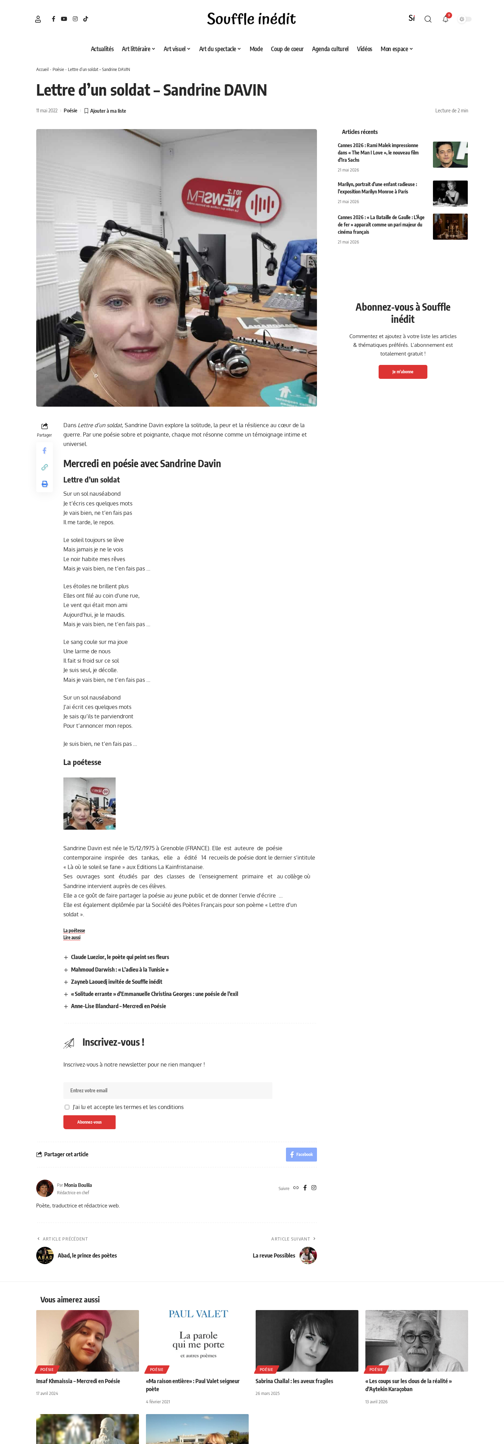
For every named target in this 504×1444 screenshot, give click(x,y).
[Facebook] (53, 19)
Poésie (58, 69)
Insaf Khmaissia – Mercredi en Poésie (78, 1381)
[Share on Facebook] (44, 450)
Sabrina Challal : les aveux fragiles (294, 1381)
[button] (37, 19)
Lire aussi (71, 937)
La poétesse (74, 930)
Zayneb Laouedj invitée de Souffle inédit (116, 981)
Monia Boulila (78, 1185)
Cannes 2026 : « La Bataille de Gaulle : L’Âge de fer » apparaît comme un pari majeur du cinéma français (381, 224)
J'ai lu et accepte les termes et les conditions (128, 1106)
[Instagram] (75, 19)
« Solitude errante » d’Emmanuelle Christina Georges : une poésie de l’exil (154, 993)
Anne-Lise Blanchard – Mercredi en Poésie (118, 1006)
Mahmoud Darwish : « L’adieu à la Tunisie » (120, 969)
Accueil (42, 69)
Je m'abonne (403, 371)
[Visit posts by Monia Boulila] (45, 1188)
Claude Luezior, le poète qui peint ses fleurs (120, 957)
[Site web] (296, 1188)
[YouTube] (64, 19)
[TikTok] (86, 19)
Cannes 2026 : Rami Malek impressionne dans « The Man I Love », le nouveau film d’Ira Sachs (378, 152)
